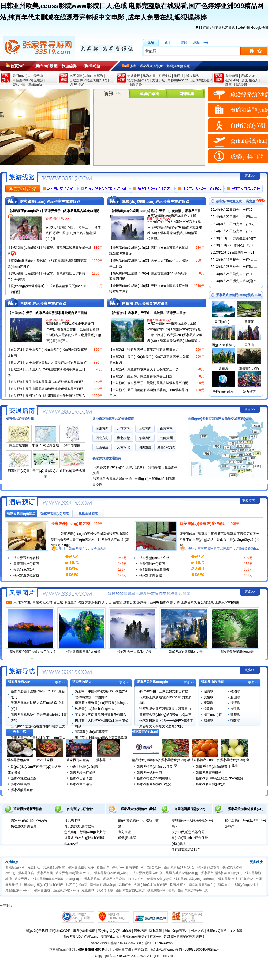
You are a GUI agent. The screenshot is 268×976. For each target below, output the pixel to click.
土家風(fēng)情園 (227, 602)
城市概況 (192, 76)
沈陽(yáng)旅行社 (246, 885)
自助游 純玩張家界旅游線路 (43, 303)
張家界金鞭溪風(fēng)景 (237, 651)
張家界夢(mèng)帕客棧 (70, 523)
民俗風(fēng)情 (178, 80)
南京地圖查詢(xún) (202, 885)
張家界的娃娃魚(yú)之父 (154, 784)
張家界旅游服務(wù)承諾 (138, 809)
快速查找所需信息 (23, 826)
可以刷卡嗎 (72, 820)
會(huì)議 (231, 76)
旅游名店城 (105, 890)
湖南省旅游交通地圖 (19, 419)
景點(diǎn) (200, 42)
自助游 (74, 80)
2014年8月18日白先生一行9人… (234, 224)
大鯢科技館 (93, 602)
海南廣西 (145, 438)
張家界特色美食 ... (20, 760)
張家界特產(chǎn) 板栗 (175, 763)
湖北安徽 (123, 438)
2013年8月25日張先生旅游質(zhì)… (236, 281)
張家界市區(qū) (148, 602)
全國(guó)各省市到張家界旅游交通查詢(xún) (220, 419)
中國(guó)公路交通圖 (45, 448)
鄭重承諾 (140, 931)
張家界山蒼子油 (81, 778)
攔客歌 (235, 720)
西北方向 (102, 438)
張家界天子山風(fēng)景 (134, 651)
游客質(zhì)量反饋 (229, 201)
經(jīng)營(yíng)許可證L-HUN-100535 (81, 919)
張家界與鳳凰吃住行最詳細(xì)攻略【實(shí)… (39, 717)
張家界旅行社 (227, 879)
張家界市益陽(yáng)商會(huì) (195, 879)
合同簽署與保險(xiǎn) (189, 809)
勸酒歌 (208, 720)
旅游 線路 (64, 78)
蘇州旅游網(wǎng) (103, 885)
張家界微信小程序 (81, 867)
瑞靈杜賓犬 (178, 885)
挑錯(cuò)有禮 (217, 931)
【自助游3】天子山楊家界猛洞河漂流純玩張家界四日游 (47, 362)
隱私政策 (155, 931)
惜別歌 (208, 709)
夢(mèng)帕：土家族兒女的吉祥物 (163, 691)
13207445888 (164, 943)
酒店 (167, 42)
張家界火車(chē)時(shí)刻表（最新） (119, 467)
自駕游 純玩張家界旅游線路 (145, 303)
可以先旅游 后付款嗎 (79, 826)
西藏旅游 (246, 879)
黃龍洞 (249, 322)
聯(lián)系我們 (60, 931)
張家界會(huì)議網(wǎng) (73, 873)
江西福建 (102, 447)
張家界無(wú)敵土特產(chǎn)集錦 (219, 778)
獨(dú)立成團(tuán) (93, 80)
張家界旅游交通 (21, 410)
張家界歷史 (22, 879)
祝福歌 (208, 703)
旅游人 (253, 80)
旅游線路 (69, 66)
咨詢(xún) (232, 80)
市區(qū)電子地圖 (72, 471)
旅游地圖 (149, 76)
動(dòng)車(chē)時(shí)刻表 (43, 885)
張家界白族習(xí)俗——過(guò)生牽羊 (166, 720)
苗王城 (58, 602)
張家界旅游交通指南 (106, 458)
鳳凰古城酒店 (88, 514)
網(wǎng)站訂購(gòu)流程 (29, 820)
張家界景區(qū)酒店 (21, 514)
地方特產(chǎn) (138, 80)
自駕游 (98, 76)
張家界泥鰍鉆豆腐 (23, 778)
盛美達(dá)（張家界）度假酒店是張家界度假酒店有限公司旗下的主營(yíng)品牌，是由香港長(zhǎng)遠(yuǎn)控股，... (219, 539)
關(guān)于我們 (37, 931)
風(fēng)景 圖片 (6, 78)
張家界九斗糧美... (79, 760)
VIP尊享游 (77, 84)
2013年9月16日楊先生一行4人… (234, 260)
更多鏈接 (256, 862)
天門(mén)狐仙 (223, 392)
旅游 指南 (121, 78)
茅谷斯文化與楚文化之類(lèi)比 (161, 726)
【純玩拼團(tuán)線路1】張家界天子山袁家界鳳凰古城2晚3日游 (53, 211)
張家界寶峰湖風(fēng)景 (83, 651)
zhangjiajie (73, 879)
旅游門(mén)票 (76, 885)
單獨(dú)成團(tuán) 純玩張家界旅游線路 (155, 201)
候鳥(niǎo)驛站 (24, 569)
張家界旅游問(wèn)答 (147, 873)
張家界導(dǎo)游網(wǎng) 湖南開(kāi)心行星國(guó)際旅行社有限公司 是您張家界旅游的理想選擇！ (134, 936)
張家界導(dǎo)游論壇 (48, 879)
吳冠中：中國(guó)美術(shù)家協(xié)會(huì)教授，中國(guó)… (101, 694)
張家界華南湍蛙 (81, 784)
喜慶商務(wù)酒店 (26, 564)
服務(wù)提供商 (84, 931)
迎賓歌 (208, 691)
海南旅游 (224, 885)
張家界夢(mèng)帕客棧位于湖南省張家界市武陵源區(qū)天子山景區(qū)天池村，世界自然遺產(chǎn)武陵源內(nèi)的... (90, 539)
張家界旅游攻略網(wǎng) (112, 873)
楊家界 (164, 602)
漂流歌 (235, 703)
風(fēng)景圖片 (46, 67)
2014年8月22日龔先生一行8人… (234, 217)
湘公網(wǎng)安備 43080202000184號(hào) (187, 949)
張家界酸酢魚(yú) (23, 790)
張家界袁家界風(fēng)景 (186, 651)
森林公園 (19, 85)
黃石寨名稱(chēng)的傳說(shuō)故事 (165, 715)
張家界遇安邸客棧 (26, 558)
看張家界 (102, 867)
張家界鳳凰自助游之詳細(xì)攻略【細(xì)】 (37, 706)
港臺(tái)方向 (166, 447)
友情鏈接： (13, 862)
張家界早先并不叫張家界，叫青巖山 (165, 709)
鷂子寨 (175, 602)
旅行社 (178, 76)
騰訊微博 (240, 85)
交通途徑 (133, 76)
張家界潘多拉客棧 (26, 575)
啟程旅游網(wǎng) (18, 890)
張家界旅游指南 (21, 670)
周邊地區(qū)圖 (18, 471)
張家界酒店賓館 (21, 501)
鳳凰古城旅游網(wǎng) (182, 873)
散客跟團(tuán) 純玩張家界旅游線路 (50, 201)
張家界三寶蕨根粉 (208, 772)
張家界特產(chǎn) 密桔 (205, 763)
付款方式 (197, 931)
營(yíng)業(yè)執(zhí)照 (114, 931)
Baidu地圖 (243, 28)
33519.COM (121, 956)
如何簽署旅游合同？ (186, 849)
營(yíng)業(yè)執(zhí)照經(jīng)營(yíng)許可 (192, 919)
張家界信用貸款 (114, 879)
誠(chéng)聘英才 (177, 931)
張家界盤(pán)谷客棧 (154, 558)
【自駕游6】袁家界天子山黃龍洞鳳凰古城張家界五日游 (148, 383)
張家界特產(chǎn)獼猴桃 (213, 767)
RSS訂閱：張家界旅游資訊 (215, 28)
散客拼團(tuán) (80, 76)
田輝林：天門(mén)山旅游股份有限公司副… (101, 723)
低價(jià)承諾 (127, 838)
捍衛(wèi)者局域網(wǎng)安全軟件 (136, 867)
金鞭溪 (38, 80)
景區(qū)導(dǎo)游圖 (45, 473)
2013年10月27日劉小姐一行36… (234, 245)
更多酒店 (248, 501)
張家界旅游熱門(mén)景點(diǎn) (239, 295)
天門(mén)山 (22, 76)
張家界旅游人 (82, 682)
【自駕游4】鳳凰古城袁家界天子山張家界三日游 (144, 369)
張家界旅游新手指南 (27, 809)
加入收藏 (235, 931)
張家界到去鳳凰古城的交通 (112, 479)
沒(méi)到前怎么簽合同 (188, 832)
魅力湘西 (249, 392)
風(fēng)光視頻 (202, 80)
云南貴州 (166, 438)
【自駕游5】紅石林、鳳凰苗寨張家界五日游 (140, 376)
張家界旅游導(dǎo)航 (193, 890)
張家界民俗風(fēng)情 (152, 682)
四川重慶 (145, 447)
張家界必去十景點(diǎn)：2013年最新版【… (38, 694)
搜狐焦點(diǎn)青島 (161, 890)
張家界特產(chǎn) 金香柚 (234, 763)
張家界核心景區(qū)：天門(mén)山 (32, 654)
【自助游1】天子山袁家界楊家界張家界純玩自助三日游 (47, 313)
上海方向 (145, 428)
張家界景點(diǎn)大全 (179, 867)
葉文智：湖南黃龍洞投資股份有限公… (102, 715)
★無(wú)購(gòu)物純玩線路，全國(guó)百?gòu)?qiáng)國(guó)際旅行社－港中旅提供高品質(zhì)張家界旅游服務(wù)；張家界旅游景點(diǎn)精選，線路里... (174, 227)
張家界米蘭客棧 (150, 575)
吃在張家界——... (49, 760)
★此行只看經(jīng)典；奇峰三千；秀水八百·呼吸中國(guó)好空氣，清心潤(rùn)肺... (73, 233)
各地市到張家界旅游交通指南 (113, 419)
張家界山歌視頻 (212, 682)
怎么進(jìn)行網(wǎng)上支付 (85, 832)
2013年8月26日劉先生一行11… (233, 274)
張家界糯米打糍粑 (82, 772)
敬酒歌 (235, 691)
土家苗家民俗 (190, 602)
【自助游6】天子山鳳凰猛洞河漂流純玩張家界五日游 (45, 389)
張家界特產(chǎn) (145, 731)
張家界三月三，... (108, 760)
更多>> (250, 176)
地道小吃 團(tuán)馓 (84, 767)
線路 (184, 42)
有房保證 (124, 832)
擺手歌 (235, 709)
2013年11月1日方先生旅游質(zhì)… (236, 238)
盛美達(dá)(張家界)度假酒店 (203, 523)
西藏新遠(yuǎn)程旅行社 (22, 867)
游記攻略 (164, 76)
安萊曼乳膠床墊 (54, 867)
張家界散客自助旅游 (130, 890)
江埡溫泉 (207, 602)
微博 (228, 85)
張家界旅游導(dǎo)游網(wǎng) (39, 48)
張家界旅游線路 (21, 176)
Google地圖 (259, 28)
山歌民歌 (135, 85)
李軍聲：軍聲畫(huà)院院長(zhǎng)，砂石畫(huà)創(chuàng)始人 (102, 706)
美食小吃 (158, 80)
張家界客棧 (45, 873)
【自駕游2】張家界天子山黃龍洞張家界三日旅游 (144, 350)
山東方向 (166, 428)
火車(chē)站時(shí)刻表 (150, 885)
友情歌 (208, 697)
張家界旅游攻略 (19, 682)
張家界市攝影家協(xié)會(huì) (222, 873)
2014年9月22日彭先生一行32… (233, 209)
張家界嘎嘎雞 (20, 784)
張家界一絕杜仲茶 (149, 772)
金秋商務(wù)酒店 (152, 564)
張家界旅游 (42, 890)
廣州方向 (102, 428)
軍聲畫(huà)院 (23, 80)
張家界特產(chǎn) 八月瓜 (155, 767)
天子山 (38, 76)
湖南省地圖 (72, 445)
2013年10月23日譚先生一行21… (234, 252)
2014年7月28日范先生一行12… (233, 231)
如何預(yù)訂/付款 (80, 809)
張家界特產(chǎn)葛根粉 (154, 778)
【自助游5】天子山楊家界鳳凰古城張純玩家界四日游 (45, 382)
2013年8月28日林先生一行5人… (234, 267)
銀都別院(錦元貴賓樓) (154, 569)
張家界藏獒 (92, 879)
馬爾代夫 (124, 885)
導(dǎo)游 (91, 66)
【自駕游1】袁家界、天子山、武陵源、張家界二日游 (148, 313)
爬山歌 (235, 697)
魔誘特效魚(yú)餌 (159, 879)
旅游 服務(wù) (219, 78)
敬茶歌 (235, 715)
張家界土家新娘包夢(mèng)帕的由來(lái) (165, 700)
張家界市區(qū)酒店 (54, 514)
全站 (151, 42)
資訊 (244, 80)
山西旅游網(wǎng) (66, 890)
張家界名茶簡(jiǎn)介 (210, 784)
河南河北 (123, 447)
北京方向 (123, 428)
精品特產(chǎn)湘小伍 (146, 763)
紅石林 (48, 602)
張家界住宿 (26, 873)
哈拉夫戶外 (136, 879)
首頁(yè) (17, 66)
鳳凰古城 (87, 890)
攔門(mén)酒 (213, 715)
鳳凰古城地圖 (18, 445)
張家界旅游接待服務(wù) (245, 809)
